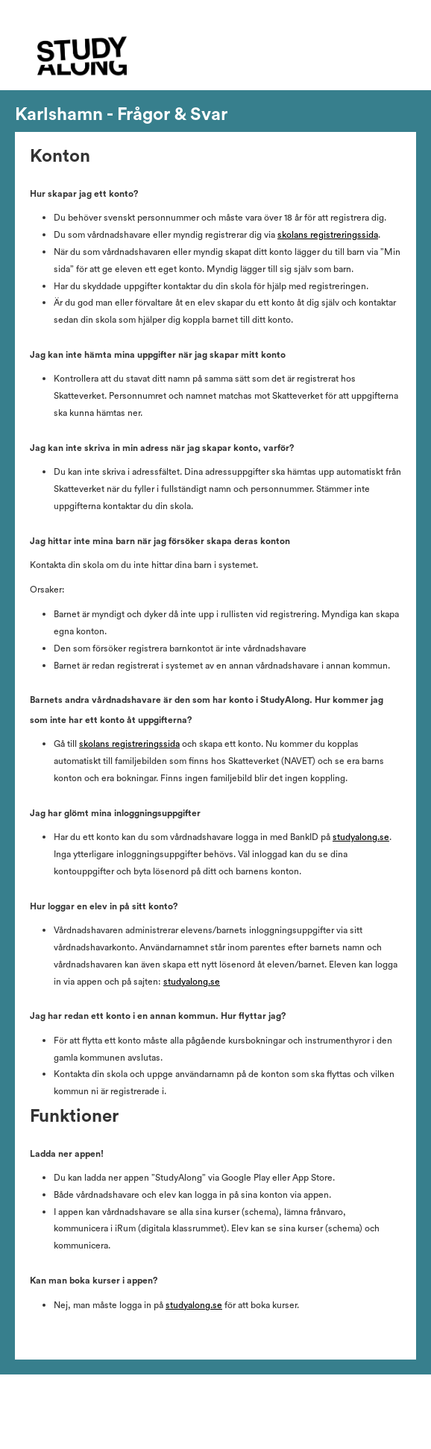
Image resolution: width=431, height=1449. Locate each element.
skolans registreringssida (327, 234)
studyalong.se (361, 837)
